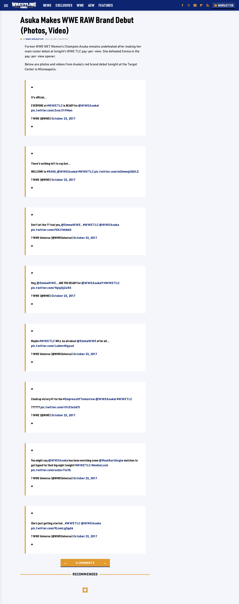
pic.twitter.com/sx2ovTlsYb (51, 470)
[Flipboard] (201, 5)
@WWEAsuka (88, 105)
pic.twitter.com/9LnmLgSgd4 (52, 528)
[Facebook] (182, 5)
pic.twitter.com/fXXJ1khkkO (51, 230)
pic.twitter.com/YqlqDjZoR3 (51, 288)
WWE (80, 5)
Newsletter (223, 5)
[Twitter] (188, 5)
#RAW (51, 171)
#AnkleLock (99, 465)
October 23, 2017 (63, 118)
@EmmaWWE (70, 225)
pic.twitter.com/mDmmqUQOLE (116, 171)
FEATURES (106, 5)
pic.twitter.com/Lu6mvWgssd (52, 346)
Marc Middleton (34, 39)
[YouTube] (195, 5)
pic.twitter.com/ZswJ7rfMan (51, 110)
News (47, 5)
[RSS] (207, 5)
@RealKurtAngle (111, 460)
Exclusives (64, 5)
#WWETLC (55, 105)
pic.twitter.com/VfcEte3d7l (60, 407)
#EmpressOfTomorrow (79, 399)
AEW (91, 5)
